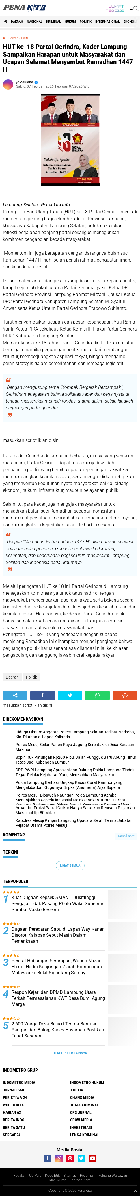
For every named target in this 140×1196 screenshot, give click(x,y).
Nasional (34, 22)
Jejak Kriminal (84, 1105)
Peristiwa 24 (15, 1097)
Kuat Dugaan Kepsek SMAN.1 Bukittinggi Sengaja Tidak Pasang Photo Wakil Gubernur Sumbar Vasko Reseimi (57, 903)
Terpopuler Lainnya (70, 1053)
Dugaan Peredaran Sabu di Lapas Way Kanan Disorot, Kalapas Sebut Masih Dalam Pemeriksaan (58, 935)
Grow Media (81, 1120)
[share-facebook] (42, 695)
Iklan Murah (57, 1180)
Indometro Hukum (87, 1082)
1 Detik (76, 1090)
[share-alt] (15, 695)
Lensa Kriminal (84, 1135)
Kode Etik (52, 1176)
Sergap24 (11, 1135)
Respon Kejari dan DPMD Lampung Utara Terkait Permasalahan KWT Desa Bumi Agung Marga (58, 998)
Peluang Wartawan (112, 1176)
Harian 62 (12, 1112)
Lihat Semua (70, 865)
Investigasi (81, 1127)
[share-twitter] (70, 695)
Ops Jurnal (81, 1112)
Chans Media (82, 1097)
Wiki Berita (13, 1105)
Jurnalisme (14, 1090)
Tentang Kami (81, 1180)
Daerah (17, 22)
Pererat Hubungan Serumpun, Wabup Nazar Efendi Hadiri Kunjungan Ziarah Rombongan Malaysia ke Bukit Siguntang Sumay (57, 966)
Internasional (107, 22)
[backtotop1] (135, 1191)
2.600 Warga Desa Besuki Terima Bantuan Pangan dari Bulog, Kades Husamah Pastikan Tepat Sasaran (58, 1030)
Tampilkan (125, 836)
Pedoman (87, 1176)
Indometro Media (19, 1082)
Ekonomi (131, 22)
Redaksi (19, 1176)
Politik (86, 22)
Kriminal (53, 22)
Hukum (70, 22)
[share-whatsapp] (97, 695)
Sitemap (70, 1176)
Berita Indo (13, 1120)
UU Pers (35, 1176)
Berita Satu (14, 1127)
